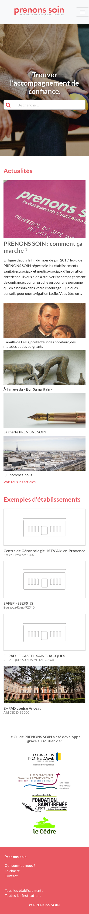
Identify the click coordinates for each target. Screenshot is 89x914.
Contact (11, 876)
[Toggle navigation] (82, 12)
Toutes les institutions (23, 895)
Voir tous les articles (19, 481)
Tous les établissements (24, 890)
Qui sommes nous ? (20, 865)
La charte (12, 871)
